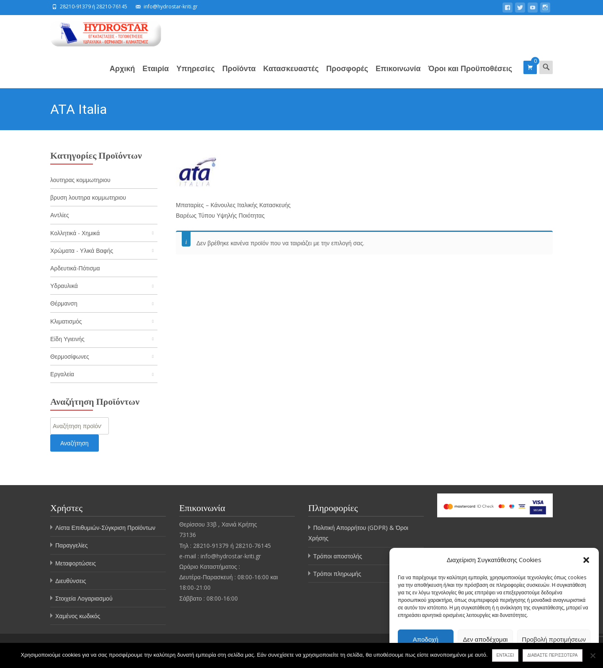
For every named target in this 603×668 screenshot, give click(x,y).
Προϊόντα (239, 75)
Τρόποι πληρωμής (337, 574)
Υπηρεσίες (195, 75)
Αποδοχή (425, 639)
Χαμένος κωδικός (77, 616)
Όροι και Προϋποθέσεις (470, 75)
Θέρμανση (63, 303)
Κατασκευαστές (291, 75)
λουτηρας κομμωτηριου (80, 180)
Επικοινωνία (398, 75)
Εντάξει (505, 655)
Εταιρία (155, 75)
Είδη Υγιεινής (67, 339)
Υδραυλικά (64, 286)
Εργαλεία (62, 374)
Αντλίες (59, 215)
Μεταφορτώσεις (75, 563)
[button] (586, 560)
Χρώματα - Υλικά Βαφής (81, 250)
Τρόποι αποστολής (337, 556)
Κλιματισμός (66, 321)
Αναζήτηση (74, 443)
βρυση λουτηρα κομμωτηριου (88, 197)
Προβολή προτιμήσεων (554, 639)
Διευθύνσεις (70, 581)
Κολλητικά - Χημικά (75, 233)
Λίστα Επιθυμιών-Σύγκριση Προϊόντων (105, 528)
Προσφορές (347, 75)
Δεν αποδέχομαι (485, 639)
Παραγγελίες (71, 545)
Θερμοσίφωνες (69, 356)
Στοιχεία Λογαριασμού (84, 598)
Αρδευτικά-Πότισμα (75, 268)
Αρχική (122, 75)
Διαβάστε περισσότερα (552, 655)
